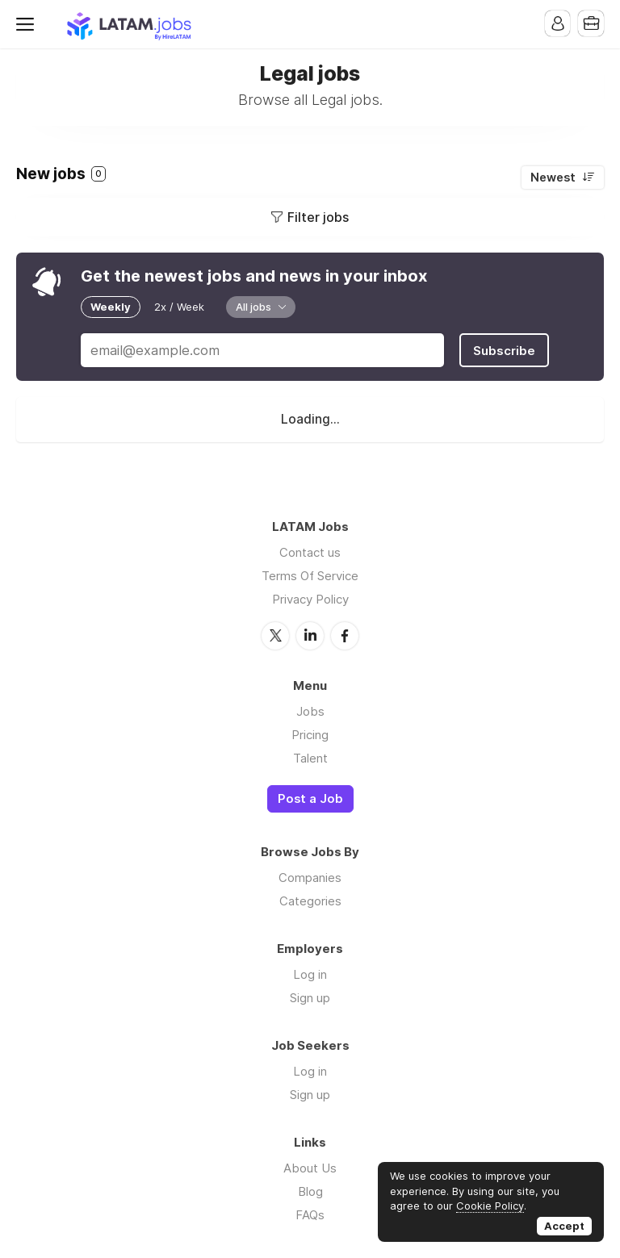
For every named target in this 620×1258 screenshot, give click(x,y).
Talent (310, 756)
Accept (564, 1225)
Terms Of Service (310, 575)
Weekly (110, 306)
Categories (310, 900)
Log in (310, 973)
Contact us (310, 551)
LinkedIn (310, 634)
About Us (310, 1167)
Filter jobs (318, 217)
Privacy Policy (310, 598)
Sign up (310, 997)
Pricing (310, 733)
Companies (310, 876)
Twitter (275, 634)
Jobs (310, 709)
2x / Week (179, 306)
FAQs (310, 1214)
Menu (28, 24)
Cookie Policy (490, 1205)
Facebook (344, 634)
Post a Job (310, 797)
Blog (310, 1190)
